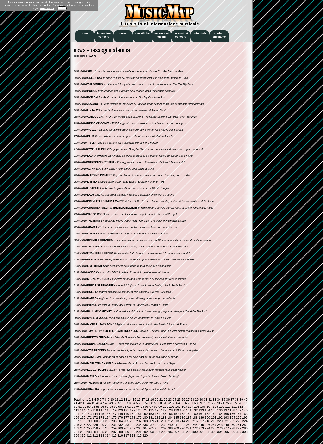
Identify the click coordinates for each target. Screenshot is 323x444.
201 (101, 421)
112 (240, 406)
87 (107, 406)
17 (143, 399)
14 (130, 399)
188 (195, 417)
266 (157, 428)
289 (126, 432)
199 (89, 421)
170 (82, 417)
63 (173, 403)
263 (139, 428)
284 (95, 432)
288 (120, 432)
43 (84, 403)
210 (157, 421)
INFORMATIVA (47, 8)
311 (89, 435)
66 (187, 403)
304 (220, 432)
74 (222, 403)
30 (201, 399)
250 (232, 424)
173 (101, 417)
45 (93, 403)
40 (246, 399)
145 (101, 414)
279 (238, 428)
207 (139, 421)
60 (160, 403)
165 (226, 414)
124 (145, 410)
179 (139, 417)
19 (152, 399)
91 (124, 406)
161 (201, 414)
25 (179, 399)
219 (213, 421)
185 (176, 417)
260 (120, 428)
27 (188, 399)
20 (156, 399)
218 (207, 421)
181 (151, 417)
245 (201, 424)
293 (151, 432)
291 (139, 432)
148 (120, 414)
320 (145, 435)
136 (220, 410)
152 (145, 414)
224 (245, 421)
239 (163, 424)
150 (132, 414)
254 (82, 428)
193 (226, 417)
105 (196, 406)
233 (126, 424)
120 (120, 410)
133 (201, 410)
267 (163, 428)
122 (132, 410)
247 (213, 424)
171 (89, 417)
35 (223, 399)
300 (195, 432)
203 (114, 421)
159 (188, 414)
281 (76, 432)
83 (89, 406)
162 (207, 414)
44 (89, 403)
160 (195, 414)
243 (188, 424)
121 (126, 410)
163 (213, 414)
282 (82, 432)
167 (238, 414)
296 (170, 432)
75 (227, 403)
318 (132, 435)
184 (170, 417)
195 (238, 417)
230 (107, 424)
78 (240, 403)
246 (207, 424)
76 (231, 403)
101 (171, 406)
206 (132, 421)
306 (232, 432)
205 (126, 421)
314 (107, 435)
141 (76, 414)
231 (114, 424)
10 (112, 399)
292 (145, 432)
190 (207, 417)
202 (107, 421)
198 (82, 421)
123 (139, 410)
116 (95, 410)
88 (111, 406)
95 (142, 406)
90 (120, 406)
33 (214, 399)
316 (120, 435)
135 (213, 410)
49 (111, 403)
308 (245, 432)
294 (157, 432)
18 (147, 399)
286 (107, 432)
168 (245, 414)
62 (169, 403)
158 (182, 414)
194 (232, 417)
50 (116, 403)
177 (126, 417)
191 (213, 417)
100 (165, 406)
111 (234, 406)
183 (163, 417)
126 (157, 410)
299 (188, 432)
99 (160, 406)
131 (188, 410)
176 (120, 417)
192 (220, 417)
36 (228, 399)
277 (226, 428)
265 (151, 428)
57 (147, 403)
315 (114, 435)
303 (213, 432)
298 (182, 432)
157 (176, 414)
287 (114, 432)
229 (101, 424)
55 (138, 403)
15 (134, 399)
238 (157, 424)
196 (245, 417)
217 (201, 421)
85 (98, 406)
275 (213, 428)
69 (200, 403)
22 (165, 399)
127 (163, 410)
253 (76, 428)
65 (182, 403)
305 (226, 432)
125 (151, 410)
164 (220, 414)
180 (145, 417)
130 (182, 410)
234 (132, 424)
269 (176, 428)
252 (245, 424)
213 (176, 421)
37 (232, 399)
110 (227, 406)
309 (76, 435)
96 (147, 406)
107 (209, 406)
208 (145, 421)
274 (207, 428)
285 (101, 432)
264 (145, 428)
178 (132, 417)
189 (201, 417)
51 (120, 403)
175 (114, 417)
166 (232, 414)
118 (107, 410)
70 (204, 403)
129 (176, 410)
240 (170, 424)
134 (207, 410)
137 (226, 410)
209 (151, 421)
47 (102, 403)
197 (76, 421)
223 (238, 421)
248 (220, 424)
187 (188, 417)
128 (170, 410)
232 (120, 424)
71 (209, 403)
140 (245, 410)
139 (238, 410)
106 (202, 406)
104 (190, 406)
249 (226, 424)
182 (157, 417)
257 (101, 428)
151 (139, 414)
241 (176, 424)
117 (101, 410)
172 (95, 417)
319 (139, 435)
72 (213, 403)
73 (218, 403)
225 (76, 424)
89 (116, 406)
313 (101, 435)
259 (114, 428)
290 (132, 432)
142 (82, 414)
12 (121, 399)
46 (98, 403)
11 (116, 399)
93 (133, 406)
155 (163, 414)
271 (188, 428)
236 (145, 424)
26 (183, 399)
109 (221, 406)
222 (232, 421)
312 (95, 435)
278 (232, 428)
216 (195, 421)
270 (182, 428)
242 (182, 424)
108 (215, 406)
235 (139, 424)
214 (182, 421)
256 (95, 428)
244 (195, 424)
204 (120, 421)
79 (245, 403)
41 (75, 403)
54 (133, 403)
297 (176, 432)
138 (232, 410)
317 (126, 435)
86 (102, 406)
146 (107, 414)
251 (238, 424)
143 (89, 414)
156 (170, 414)
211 (163, 421)
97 (151, 406)
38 (237, 399)
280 (245, 428)
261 (126, 428)
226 (82, 424)
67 (191, 403)
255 (89, 428)
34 (219, 399)
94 (138, 406)
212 (170, 421)
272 (195, 428)
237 (151, 424)
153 (151, 414)
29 (197, 399)
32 (210, 399)
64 (178, 403)
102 (178, 406)
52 (124, 403)
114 (82, 410)
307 (238, 432)
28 (192, 399)
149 (126, 414)
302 (207, 432)
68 (196, 403)
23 (170, 399)
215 (188, 421)
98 (156, 406)
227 (89, 424)
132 (195, 410)
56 (142, 403)
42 (80, 403)
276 (220, 428)
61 (165, 403)
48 (107, 403)
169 (76, 417)
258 (107, 428)
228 (95, 424)
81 (80, 406)
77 (236, 403)
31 (205, 399)
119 (114, 410)
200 (95, 421)
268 (170, 428)
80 (75, 406)
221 (226, 421)
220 (220, 421)
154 (157, 414)
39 (241, 399)
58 (151, 403)
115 (89, 410)
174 (107, 417)
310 (82, 435)
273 (201, 428)
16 (139, 399)
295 (163, 432)
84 (93, 406)
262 (132, 428)
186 (182, 417)
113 (76, 410)
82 (84, 406)
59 (156, 403)
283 (89, 432)
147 (114, 414)
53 (129, 403)
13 (125, 399)
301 (201, 432)
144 (95, 414)
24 (174, 399)
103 (184, 406)
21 (161, 399)
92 (129, 406)
